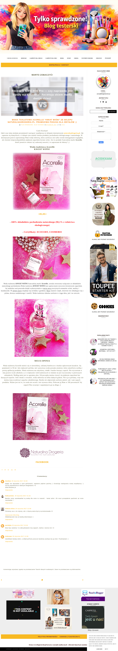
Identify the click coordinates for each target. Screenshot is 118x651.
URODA (76, 58)
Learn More (99, 649)
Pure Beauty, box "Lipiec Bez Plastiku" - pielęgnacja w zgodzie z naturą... (107, 371)
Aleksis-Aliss (10, 508)
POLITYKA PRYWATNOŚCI (48, 636)
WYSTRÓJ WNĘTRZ (87, 58)
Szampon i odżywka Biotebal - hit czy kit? (107, 350)
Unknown (8, 536)
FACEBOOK (42, 462)
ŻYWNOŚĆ (108, 58)
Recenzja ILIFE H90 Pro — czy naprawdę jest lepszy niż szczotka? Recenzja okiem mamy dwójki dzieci (42, 94)
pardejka (8, 525)
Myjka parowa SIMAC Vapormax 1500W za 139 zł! (107, 360)
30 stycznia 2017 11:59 (20, 536)
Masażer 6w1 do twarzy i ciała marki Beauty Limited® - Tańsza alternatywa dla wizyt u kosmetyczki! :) (107, 342)
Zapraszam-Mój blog (12, 515)
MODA (62, 58)
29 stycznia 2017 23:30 (20, 525)
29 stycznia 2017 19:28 (19, 481)
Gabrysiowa (9, 496)
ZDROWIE (99, 58)
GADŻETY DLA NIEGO (36, 58)
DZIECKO (23, 58)
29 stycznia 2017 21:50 (23, 508)
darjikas (8, 481)
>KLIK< (42, 214)
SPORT (69, 58)
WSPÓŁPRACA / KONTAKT (59, 65)
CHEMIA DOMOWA (12, 58)
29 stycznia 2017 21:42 (23, 496)
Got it (106, 649)
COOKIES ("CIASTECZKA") (70, 636)
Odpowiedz (9, 490)
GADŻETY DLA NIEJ (51, 58)
